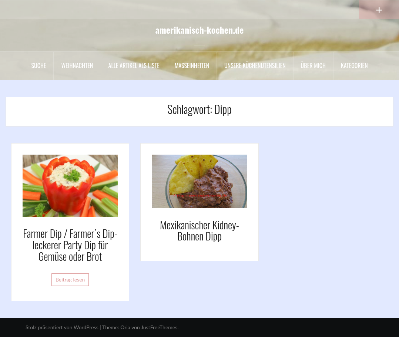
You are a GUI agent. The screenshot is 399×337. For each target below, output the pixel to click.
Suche (38, 65)
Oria (125, 327)
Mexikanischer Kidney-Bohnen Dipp (199, 230)
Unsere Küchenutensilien (255, 65)
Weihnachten (77, 65)
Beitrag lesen (70, 279)
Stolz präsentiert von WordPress (62, 327)
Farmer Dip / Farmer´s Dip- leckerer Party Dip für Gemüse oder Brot (70, 245)
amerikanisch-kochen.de (199, 29)
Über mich (313, 65)
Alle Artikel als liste (134, 65)
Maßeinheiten (192, 65)
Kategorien (354, 65)
